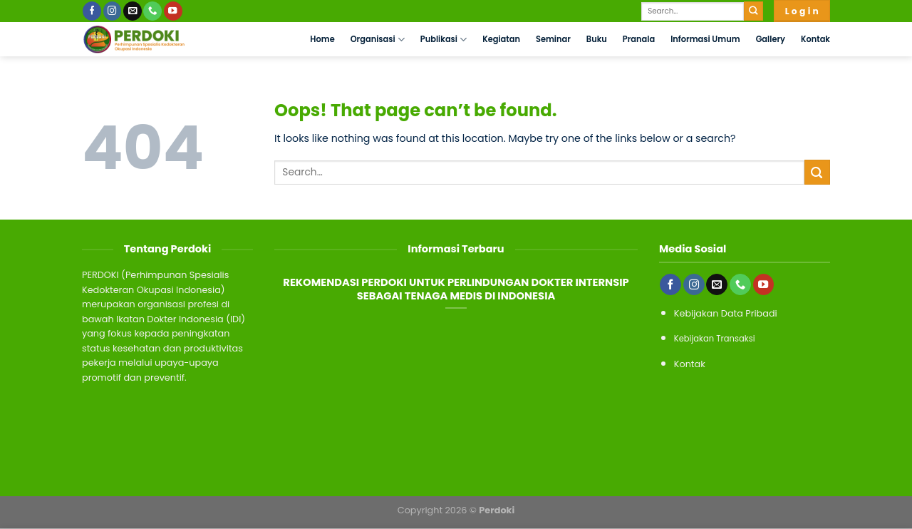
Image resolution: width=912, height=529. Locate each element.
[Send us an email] (132, 11)
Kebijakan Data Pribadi (725, 313)
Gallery (770, 39)
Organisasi (378, 39)
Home (322, 39)
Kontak (815, 39)
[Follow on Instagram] (112, 11)
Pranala (639, 39)
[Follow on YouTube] (173, 11)
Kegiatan (501, 39)
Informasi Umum (705, 39)
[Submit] (753, 11)
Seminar (553, 39)
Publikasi (443, 39)
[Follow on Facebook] (92, 11)
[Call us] (152, 11)
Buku (596, 39)
